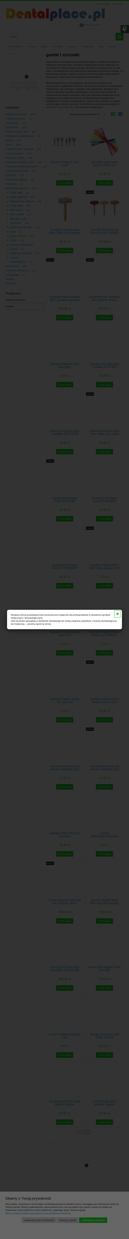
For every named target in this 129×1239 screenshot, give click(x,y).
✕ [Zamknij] (117, 614)
